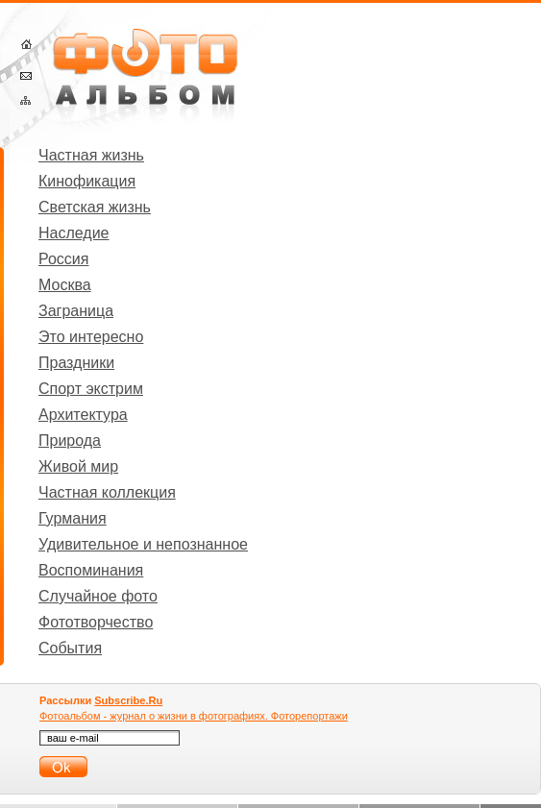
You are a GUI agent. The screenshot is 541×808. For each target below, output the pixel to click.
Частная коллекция (107, 492)
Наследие (74, 233)
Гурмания (72, 518)
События (70, 648)
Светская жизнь (94, 207)
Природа (69, 440)
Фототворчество (95, 622)
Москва (64, 285)
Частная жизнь (91, 155)
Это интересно (90, 337)
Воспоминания (90, 570)
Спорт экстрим (90, 388)
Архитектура (83, 414)
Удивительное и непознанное (143, 544)
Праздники (76, 363)
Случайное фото (98, 596)
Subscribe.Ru (128, 700)
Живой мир (78, 466)
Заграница (75, 311)
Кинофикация (86, 181)
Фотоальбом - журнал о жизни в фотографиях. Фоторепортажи (193, 716)
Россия (63, 259)
